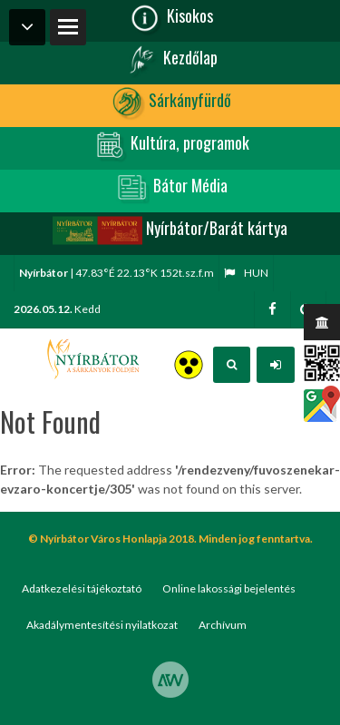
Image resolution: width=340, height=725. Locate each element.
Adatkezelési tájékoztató (81, 588)
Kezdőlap (170, 60)
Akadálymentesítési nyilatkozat (102, 625)
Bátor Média (170, 188)
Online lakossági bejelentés (229, 588)
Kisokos (170, 18)
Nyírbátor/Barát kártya (170, 230)
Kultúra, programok (170, 145)
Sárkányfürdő (170, 102)
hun (246, 272)
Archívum (223, 625)
